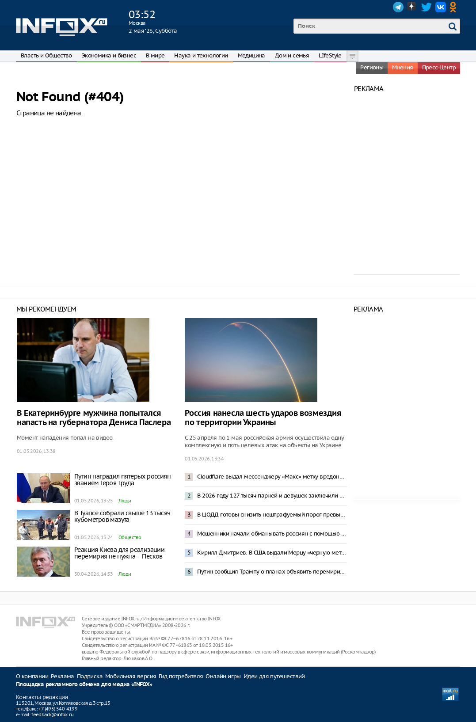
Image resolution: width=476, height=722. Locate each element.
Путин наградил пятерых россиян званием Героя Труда (122, 479)
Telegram (398, 7)
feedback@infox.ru (52, 714)
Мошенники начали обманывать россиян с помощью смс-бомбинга (272, 533)
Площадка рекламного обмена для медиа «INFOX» (84, 684)
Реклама (62, 676)
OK (454, 7)
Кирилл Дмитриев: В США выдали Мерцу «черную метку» (272, 552)
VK (440, 7)
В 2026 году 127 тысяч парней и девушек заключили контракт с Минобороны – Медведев (272, 495)
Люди (124, 501)
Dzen (412, 7)
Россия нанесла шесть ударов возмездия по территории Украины (263, 418)
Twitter (426, 7)
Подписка (90, 676)
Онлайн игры (223, 676)
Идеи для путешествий (274, 676)
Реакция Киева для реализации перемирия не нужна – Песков (119, 553)
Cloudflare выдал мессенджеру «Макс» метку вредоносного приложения (272, 476)
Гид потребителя (181, 676)
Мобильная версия (130, 676)
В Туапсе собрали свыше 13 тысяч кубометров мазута (122, 516)
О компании (32, 676)
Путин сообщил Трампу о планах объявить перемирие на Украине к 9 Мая (272, 571)
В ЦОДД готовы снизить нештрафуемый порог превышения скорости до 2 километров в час (272, 514)
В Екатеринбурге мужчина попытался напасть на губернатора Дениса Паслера (94, 418)
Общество (129, 537)
